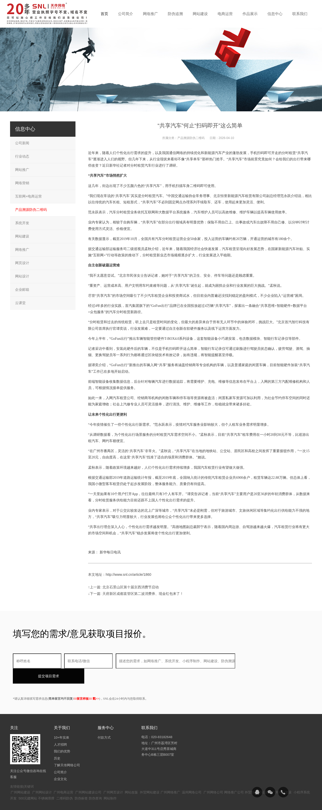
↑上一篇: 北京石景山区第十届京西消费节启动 (123, 587)
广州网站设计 (42, 777)
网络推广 (22, 250)
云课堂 (20, 303)
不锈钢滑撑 (46, 783)
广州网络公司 (213, 777)
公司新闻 (22, 143)
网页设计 (22, 263)
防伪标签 (81, 783)
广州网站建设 (20, 777)
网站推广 (22, 170)
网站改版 (131, 777)
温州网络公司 (192, 777)
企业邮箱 (22, 290)
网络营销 (22, 183)
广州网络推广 (170, 777)
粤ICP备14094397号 (134, 802)
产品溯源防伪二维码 (191, 138)
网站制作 (110, 783)
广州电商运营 (63, 777)
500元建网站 (28, 783)
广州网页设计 (113, 777)
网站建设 (22, 236)
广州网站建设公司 (88, 777)
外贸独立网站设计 (258, 777)
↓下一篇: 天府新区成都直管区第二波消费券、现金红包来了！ (135, 594)
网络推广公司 (234, 777)
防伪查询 (95, 783)
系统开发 (22, 223)
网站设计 (22, 276)
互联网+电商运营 (28, 196)
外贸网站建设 (149, 777)
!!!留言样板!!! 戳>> (86, 683)
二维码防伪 (64, 783)
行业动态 (22, 156)
